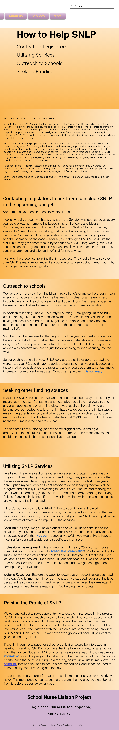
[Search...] (92, 6)
